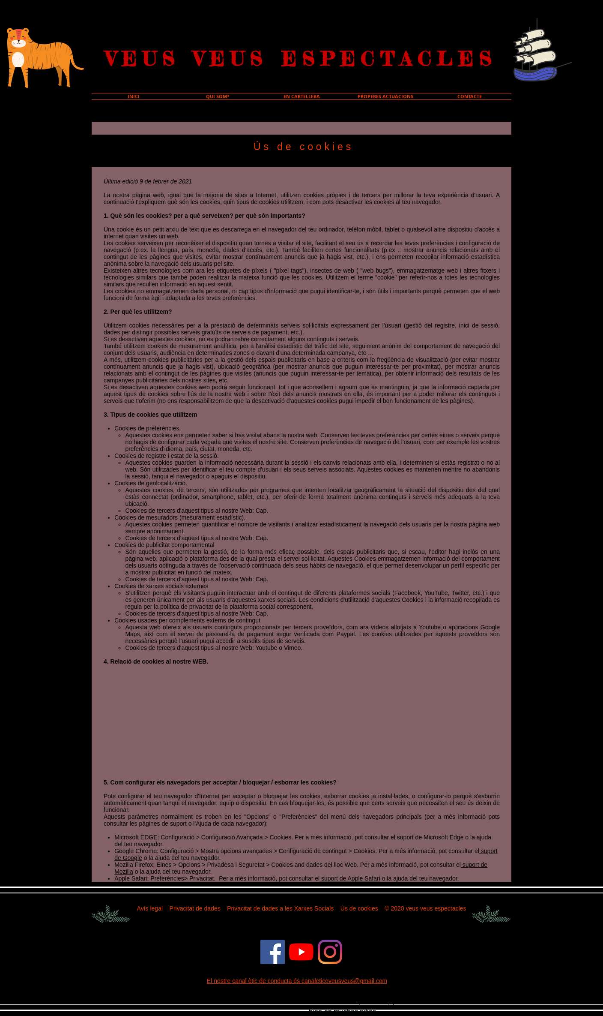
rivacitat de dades (197, 908)
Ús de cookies (359, 908)
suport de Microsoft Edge (429, 837)
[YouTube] (301, 952)
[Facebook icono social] (272, 952)
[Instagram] (330, 952)
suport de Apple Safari (349, 878)
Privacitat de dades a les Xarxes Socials (280, 908)
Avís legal (150, 908)
